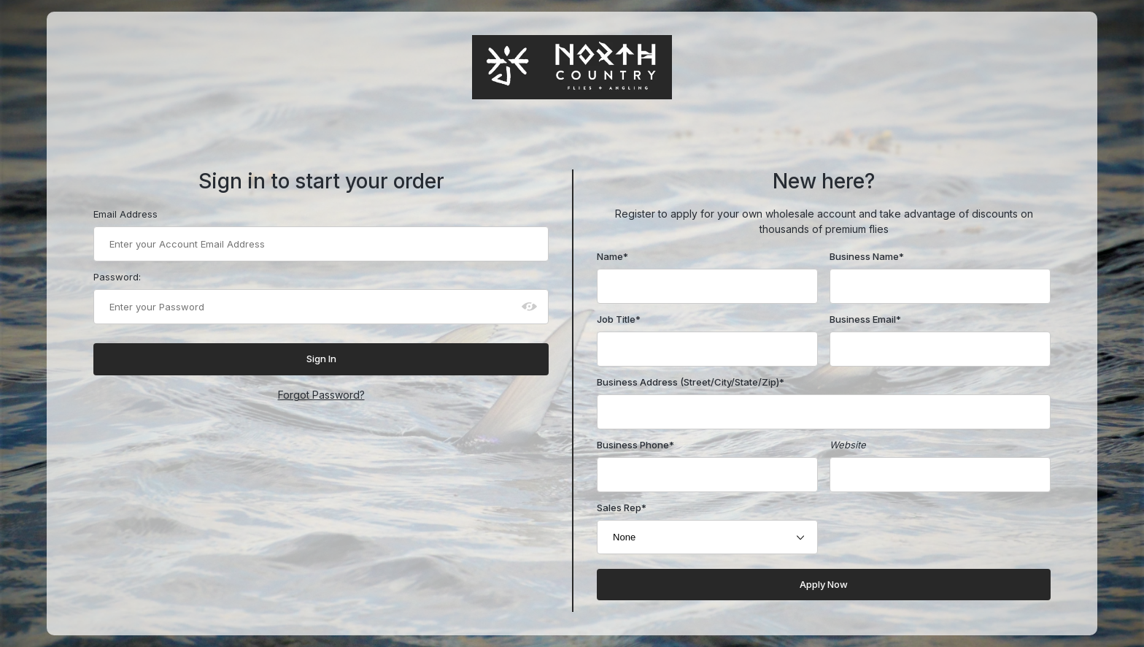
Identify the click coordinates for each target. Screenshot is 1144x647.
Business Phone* (635, 445)
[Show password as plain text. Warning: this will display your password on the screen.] (529, 306)
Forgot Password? (321, 394)
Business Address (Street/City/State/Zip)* (690, 382)
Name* (612, 256)
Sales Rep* (621, 507)
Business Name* (867, 256)
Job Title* (619, 319)
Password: (117, 277)
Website (848, 445)
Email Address (125, 214)
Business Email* (865, 319)
